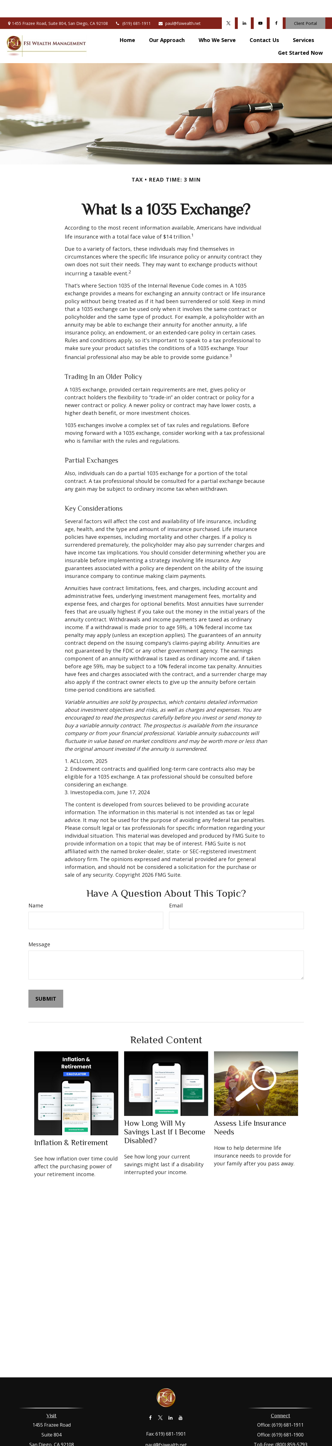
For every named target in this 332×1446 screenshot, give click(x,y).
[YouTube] (260, 6)
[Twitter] (228, 6)
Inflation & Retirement (71, 1125)
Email (176, 888)
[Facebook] (276, 6)
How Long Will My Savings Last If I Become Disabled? (164, 1114)
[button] (127, 22)
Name (35, 888)
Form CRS (172, 1441)
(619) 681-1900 (288, 1417)
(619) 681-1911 (133, 6)
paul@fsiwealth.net (179, 6)
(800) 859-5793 (291, 1427)
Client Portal (305, 6)
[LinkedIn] (244, 6)
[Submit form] (45, 981)
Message (39, 926)
